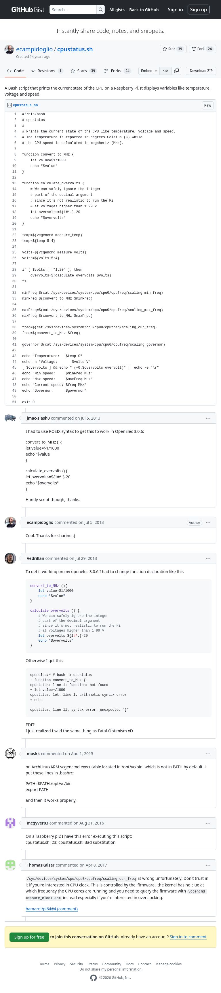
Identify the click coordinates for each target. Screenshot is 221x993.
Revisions (47, 71)
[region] (110, 258)
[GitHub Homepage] (93, 977)
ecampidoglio (34, 49)
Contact (144, 964)
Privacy (59, 964)
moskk (33, 753)
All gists (117, 9)
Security (76, 964)
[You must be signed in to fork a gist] (202, 49)
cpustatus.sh (75, 49)
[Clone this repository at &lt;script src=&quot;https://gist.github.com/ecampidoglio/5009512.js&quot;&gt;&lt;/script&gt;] (165, 71)
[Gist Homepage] (28, 9)
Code (15, 70)
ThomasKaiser (40, 865)
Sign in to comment (188, 936)
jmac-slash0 (38, 418)
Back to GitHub (144, 9)
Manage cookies (168, 964)
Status (92, 964)
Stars (84, 71)
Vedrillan (35, 558)
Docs (130, 964)
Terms (44, 964)
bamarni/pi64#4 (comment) (52, 908)
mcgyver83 (37, 823)
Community (111, 964)
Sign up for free (29, 937)
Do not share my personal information (110, 969)
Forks (117, 71)
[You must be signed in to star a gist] (173, 49)
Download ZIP (201, 70)
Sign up (198, 9)
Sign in (175, 9)
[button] (176, 71)
